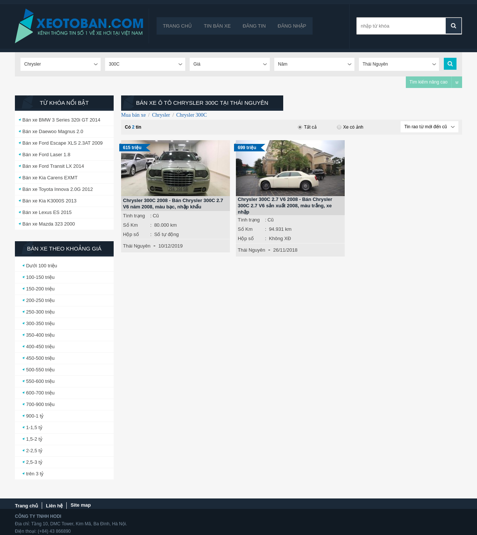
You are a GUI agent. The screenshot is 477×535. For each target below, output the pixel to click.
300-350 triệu (40, 323)
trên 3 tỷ (35, 473)
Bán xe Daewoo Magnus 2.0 (52, 131)
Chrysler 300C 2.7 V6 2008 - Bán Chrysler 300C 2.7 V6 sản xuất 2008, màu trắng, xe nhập (285, 205)
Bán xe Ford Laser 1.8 (46, 154)
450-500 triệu (40, 358)
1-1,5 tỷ (34, 427)
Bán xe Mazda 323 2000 (48, 224)
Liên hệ (54, 506)
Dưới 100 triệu (41, 265)
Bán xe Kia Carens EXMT (50, 177)
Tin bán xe (217, 26)
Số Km (130, 225)
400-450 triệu (40, 346)
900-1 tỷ (35, 416)
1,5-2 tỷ (34, 439)
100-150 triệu (40, 277)
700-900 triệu (40, 404)
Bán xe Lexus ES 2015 (47, 212)
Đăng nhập (292, 26)
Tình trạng (134, 215)
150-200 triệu (40, 289)
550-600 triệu (40, 381)
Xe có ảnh (350, 127)
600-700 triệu (40, 393)
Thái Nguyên (137, 246)
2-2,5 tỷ (34, 450)
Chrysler (161, 115)
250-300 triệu (40, 312)
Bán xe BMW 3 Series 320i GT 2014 (61, 120)
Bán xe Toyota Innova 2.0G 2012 (57, 189)
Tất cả (307, 127)
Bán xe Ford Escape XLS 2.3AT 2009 (62, 143)
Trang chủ (177, 26)
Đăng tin (254, 26)
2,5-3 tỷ (34, 462)
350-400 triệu (40, 335)
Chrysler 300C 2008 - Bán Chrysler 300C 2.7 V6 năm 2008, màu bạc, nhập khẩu (173, 204)
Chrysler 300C (191, 115)
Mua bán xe (133, 115)
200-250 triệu (40, 300)
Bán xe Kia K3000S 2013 (49, 201)
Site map (80, 505)
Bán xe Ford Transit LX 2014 (53, 166)
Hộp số (131, 234)
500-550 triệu (40, 369)
